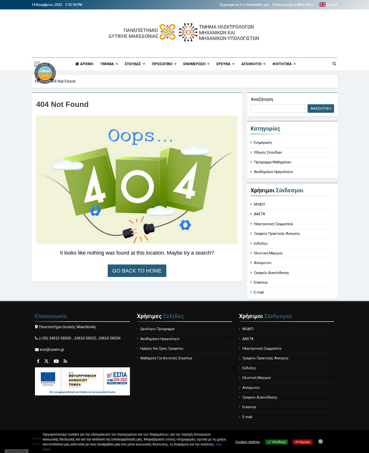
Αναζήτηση (262, 99)
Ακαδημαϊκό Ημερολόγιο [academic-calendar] (273, 172)
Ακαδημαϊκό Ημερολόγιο (160, 339)
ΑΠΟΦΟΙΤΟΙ (251, 64)
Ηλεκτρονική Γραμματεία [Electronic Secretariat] (273, 224)
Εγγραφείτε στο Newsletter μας (244, 5)
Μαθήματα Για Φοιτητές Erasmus (166, 358)
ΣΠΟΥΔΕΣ (133, 64)
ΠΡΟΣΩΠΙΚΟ (162, 64)
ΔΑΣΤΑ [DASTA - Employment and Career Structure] (259, 214)
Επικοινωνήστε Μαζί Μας (293, 5)
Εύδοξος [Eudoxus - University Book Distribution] (261, 243)
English (332, 5)
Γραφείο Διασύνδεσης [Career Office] (271, 273)
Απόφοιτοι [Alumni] (262, 263)
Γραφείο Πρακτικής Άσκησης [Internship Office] (277, 233)
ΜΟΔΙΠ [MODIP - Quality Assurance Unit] (259, 204)
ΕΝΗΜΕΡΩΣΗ (194, 64)
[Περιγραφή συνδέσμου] (54, 92)
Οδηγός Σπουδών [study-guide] (268, 152)
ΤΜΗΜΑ (107, 64)
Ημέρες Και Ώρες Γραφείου (161, 348)
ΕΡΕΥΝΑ (223, 64)
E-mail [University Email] (259, 292)
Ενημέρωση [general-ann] (263, 142)
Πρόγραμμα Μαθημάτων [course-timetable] (272, 162)
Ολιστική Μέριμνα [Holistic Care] (268, 253)
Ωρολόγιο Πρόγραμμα (157, 329)
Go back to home (137, 271)
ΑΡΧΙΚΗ (84, 64)
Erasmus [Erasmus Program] (261, 282)
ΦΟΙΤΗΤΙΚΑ (282, 64)
